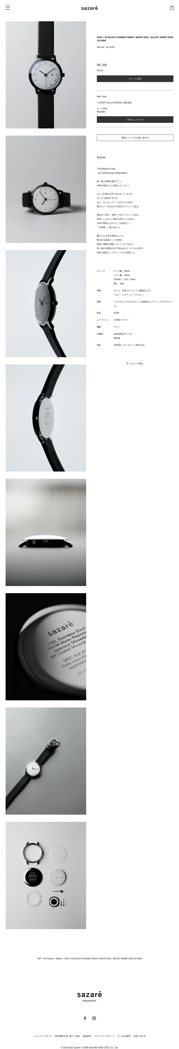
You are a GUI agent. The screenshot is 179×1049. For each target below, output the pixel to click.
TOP (39, 958)
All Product (49, 958)
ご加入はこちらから (135, 119)
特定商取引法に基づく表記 (67, 1036)
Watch (59, 958)
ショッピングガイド (42, 1036)
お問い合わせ (139, 1036)
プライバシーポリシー (104, 1036)
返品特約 (87, 1036)
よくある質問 (124, 1036)
